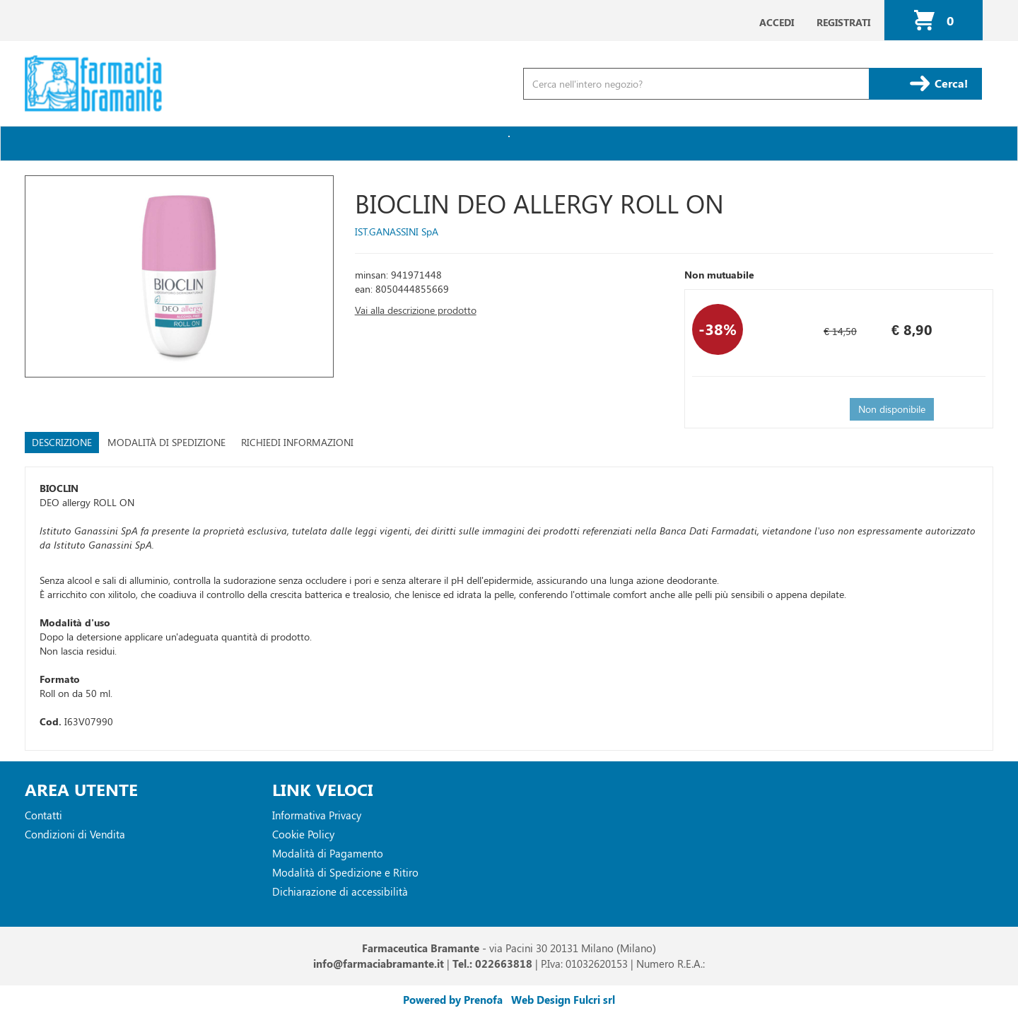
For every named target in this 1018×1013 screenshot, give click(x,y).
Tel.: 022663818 (492, 963)
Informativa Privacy (316, 815)
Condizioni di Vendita (75, 834)
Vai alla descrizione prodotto (415, 310)
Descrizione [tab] (62, 442)
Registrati (843, 22)
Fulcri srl (594, 999)
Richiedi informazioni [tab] (297, 442)
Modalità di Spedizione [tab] (166, 442)
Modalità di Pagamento (327, 853)
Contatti (43, 815)
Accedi (776, 22)
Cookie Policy (303, 834)
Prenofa (483, 999)
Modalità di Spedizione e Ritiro (345, 872)
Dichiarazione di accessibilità (340, 891)
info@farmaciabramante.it (378, 963)
